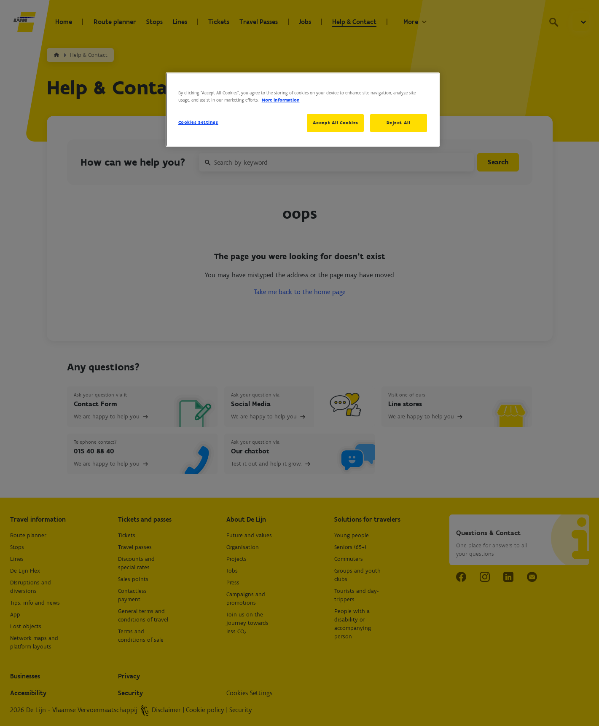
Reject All (399, 123)
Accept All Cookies (335, 123)
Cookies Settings (198, 122)
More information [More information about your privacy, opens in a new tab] (281, 100)
